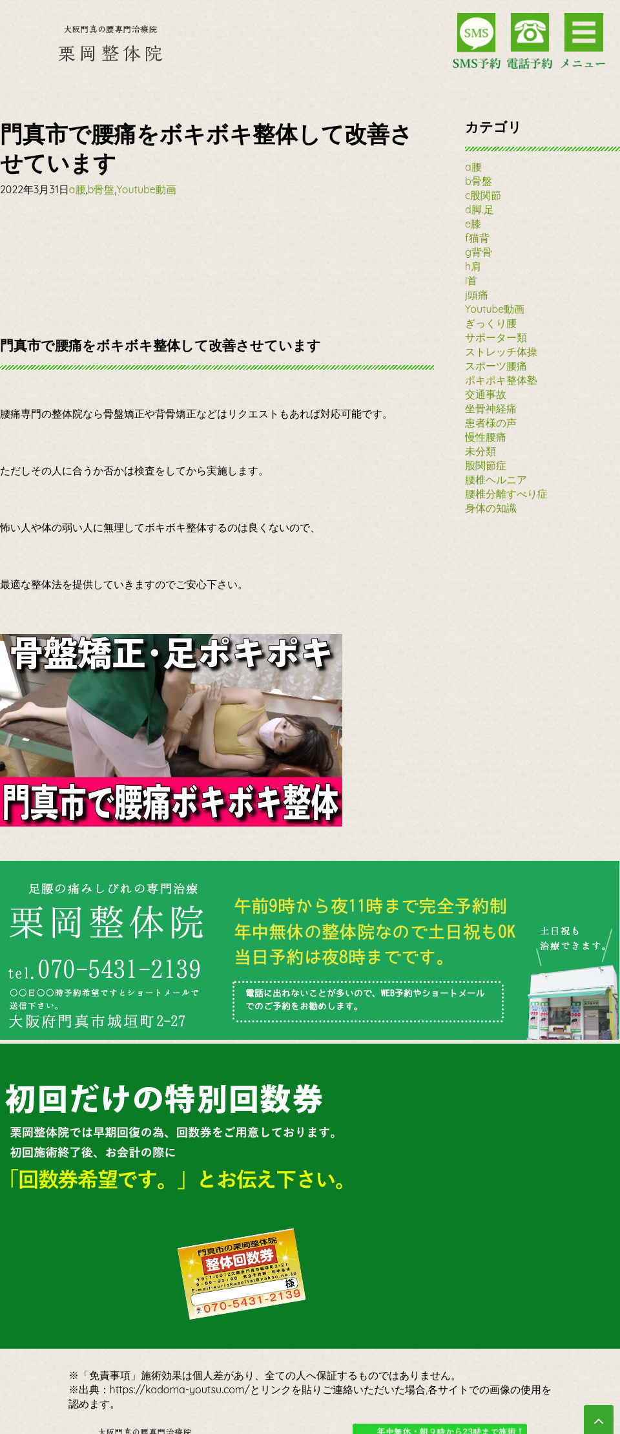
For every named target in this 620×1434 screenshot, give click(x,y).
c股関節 (483, 195)
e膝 (473, 223)
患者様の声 (491, 422)
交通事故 (485, 394)
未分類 (480, 451)
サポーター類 (496, 337)
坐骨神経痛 (491, 408)
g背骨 (478, 252)
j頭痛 (476, 294)
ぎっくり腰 (491, 323)
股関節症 (485, 465)
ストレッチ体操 (501, 351)
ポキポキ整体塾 (501, 380)
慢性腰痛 (485, 436)
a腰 (77, 189)
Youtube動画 (146, 189)
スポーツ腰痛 (496, 365)
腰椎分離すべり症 (506, 493)
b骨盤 (101, 189)
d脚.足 (479, 209)
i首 (471, 280)
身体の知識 (491, 507)
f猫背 (477, 237)
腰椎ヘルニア (496, 479)
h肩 (473, 266)
